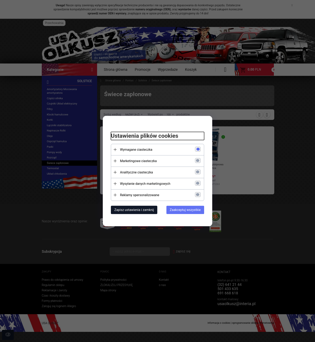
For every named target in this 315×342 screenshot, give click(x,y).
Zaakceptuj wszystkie (185, 210)
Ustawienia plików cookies (144, 135)
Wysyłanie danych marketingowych (145, 184)
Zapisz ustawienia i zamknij (134, 210)
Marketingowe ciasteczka (138, 161)
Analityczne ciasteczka (136, 172)
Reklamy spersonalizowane (139, 195)
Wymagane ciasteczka (136, 150)
